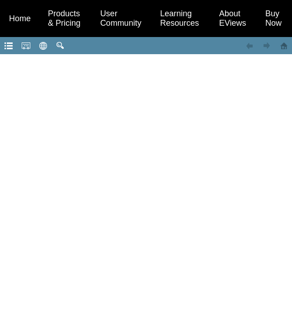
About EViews (232, 18)
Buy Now (273, 18)
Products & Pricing (64, 18)
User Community (120, 18)
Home (20, 18)
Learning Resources (179, 18)
